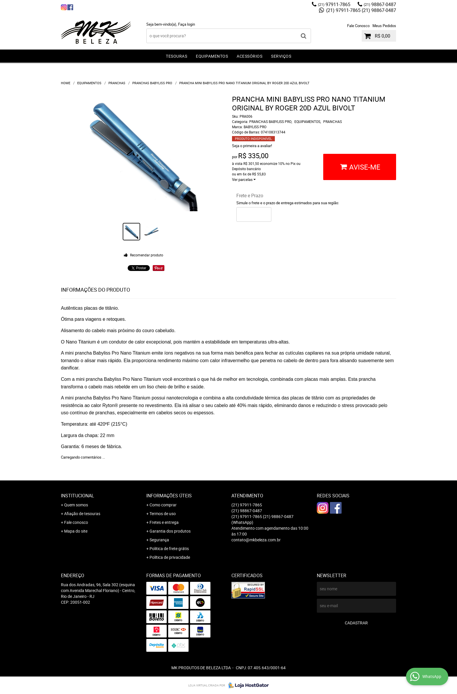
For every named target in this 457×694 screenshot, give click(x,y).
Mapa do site (75, 531)
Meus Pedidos (384, 25)
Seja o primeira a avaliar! (252, 145)
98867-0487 (380, 4)
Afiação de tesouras (82, 513)
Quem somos (76, 505)
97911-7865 (334, 4)
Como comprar (163, 505)
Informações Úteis (169, 495)
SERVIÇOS (281, 56)
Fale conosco (76, 522)
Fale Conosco (358, 25)
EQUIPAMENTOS (212, 56)
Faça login (186, 24)
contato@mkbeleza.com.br (256, 539)
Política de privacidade (170, 557)
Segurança (159, 539)
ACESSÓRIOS (249, 56)
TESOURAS (176, 56)
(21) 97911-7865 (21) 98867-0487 (360, 10)
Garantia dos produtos (170, 531)
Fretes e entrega (164, 522)
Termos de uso (163, 513)
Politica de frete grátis (169, 548)
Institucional (77, 495)
